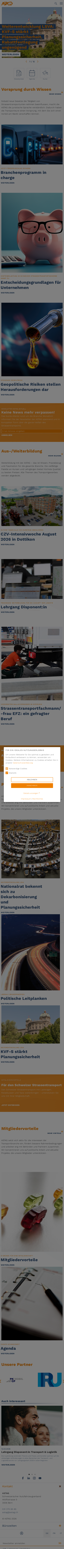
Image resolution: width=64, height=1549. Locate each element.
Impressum (26, 799)
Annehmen (32, 785)
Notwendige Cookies (16, 768)
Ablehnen (32, 780)
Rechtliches (37, 799)
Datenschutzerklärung (23, 763)
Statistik (11, 773)
